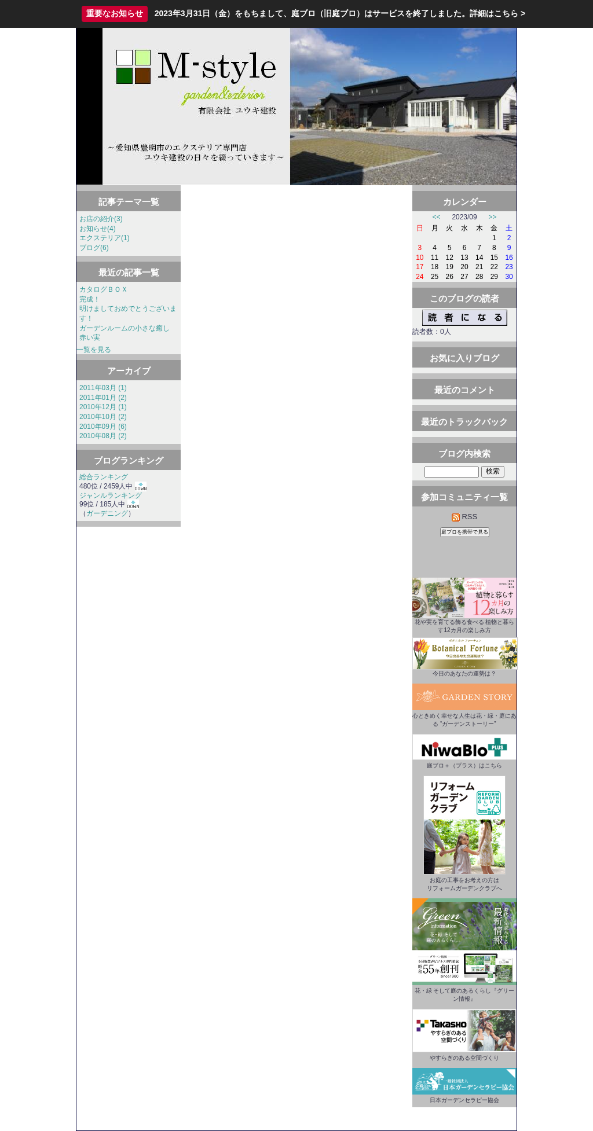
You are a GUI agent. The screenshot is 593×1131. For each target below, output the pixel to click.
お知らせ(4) (97, 229)
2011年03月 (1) (103, 388)
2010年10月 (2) (103, 417)
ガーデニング (107, 513)
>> (493, 217)
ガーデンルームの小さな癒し (124, 328)
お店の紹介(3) (101, 219)
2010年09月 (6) (103, 427)
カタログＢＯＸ (103, 289)
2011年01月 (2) (103, 398)
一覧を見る (93, 350)
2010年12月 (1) (103, 407)
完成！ (89, 299)
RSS (464, 516)
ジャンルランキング (110, 495)
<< (437, 217)
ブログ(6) (94, 248)
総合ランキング (103, 477)
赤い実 (89, 337)
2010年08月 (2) (103, 436)
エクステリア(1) (104, 238)
